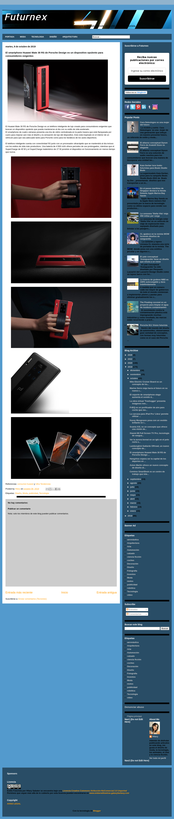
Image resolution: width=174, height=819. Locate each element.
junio (133, 491)
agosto (133, 483)
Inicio (64, 592)
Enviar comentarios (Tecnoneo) (32, 599)
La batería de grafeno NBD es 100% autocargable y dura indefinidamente (154, 282)
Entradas (132, 609)
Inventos (131, 574)
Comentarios (134, 614)
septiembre (136, 479)
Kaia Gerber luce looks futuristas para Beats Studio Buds (153, 167)
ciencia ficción (134, 557)
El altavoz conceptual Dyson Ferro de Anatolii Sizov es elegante (154, 145)
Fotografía (132, 571)
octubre (134, 378)
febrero (134, 507)
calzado (131, 553)
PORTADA (9, 37)
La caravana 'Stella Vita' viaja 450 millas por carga (154, 214)
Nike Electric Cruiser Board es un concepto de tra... (146, 383)
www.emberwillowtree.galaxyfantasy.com (109, 793)
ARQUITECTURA (69, 37)
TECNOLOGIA (37, 37)
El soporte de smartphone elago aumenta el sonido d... (145, 395)
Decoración (132, 564)
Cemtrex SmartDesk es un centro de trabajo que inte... (147, 472)
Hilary (155, 736)
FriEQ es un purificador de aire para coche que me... (147, 408)
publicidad (33, 493)
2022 (130, 359)
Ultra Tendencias (43, 484)
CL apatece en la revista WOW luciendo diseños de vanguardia (154, 236)
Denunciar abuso (134, 707)
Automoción (133, 550)
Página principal (134, 716)
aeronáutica (133, 539)
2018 (130, 516)
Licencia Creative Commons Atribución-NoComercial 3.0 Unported (95, 791)
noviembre (135, 374)
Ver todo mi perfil (157, 758)
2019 (130, 367)
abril (132, 499)
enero (133, 511)
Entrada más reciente (19, 592)
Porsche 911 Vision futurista (153, 325)
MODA (23, 37)
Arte (129, 546)
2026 (130, 355)
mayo (133, 495)
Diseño (18, 493)
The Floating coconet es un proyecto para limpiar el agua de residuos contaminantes (154, 304)
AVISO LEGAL (14, 804)
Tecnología (44, 493)
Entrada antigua (107, 592)
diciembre (135, 370)
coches (130, 560)
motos (130, 581)
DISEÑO (53, 37)
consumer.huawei (25, 484)
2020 (130, 363)
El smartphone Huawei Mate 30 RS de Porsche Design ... (148, 453)
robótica (131, 588)
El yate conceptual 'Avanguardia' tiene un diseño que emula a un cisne (154, 259)
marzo (133, 503)
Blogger (97, 811)
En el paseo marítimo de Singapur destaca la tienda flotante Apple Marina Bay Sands (153, 192)
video (129, 595)
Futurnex (25, 17)
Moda (25, 493)
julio (132, 487)
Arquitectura (133, 543)
